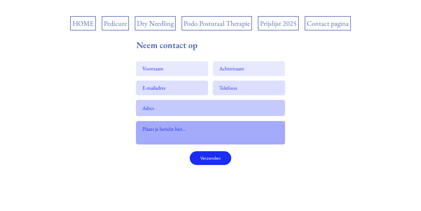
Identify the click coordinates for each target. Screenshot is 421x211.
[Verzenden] (210, 158)
